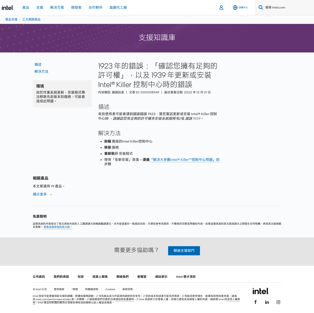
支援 (39, 7)
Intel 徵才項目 (186, 277)
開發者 (76, 7)
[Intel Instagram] (278, 301)
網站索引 (161, 277)
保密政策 (127, 289)
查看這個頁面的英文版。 (58, 227)
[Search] (260, 7)
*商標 (75, 289)
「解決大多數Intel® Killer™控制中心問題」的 (185, 159)
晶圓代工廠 (118, 7)
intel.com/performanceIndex (53, 299)
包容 (81, 277)
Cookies (110, 289)
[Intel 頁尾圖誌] (261, 291)
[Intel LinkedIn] (267, 301)
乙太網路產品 (31, 19)
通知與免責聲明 (125, 299)
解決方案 (57, 7)
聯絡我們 (122, 277)
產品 (25, 7)
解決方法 (41, 71)
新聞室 (142, 277)
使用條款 (59, 289)
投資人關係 (100, 277)
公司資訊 (39, 277)
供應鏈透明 (91, 289)
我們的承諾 (61, 277)
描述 (37, 64)
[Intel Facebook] (256, 301)
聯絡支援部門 (184, 250)
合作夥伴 (95, 7)
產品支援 (11, 19)
